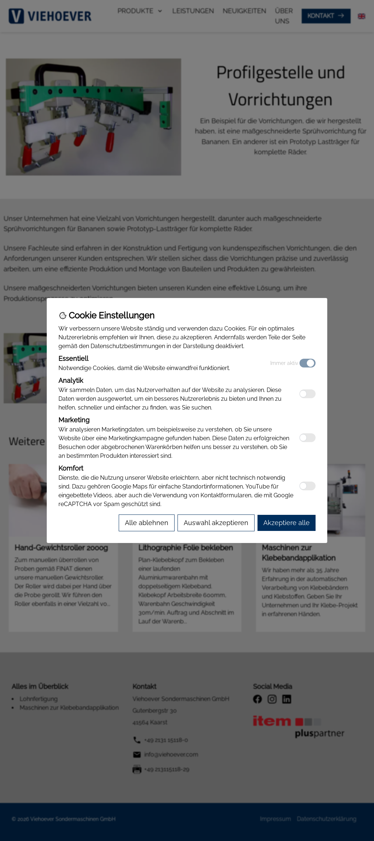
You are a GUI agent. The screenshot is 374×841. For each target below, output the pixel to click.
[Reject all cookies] (147, 522)
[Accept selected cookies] (216, 522)
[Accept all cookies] (286, 523)
